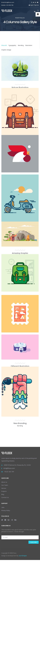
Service (3, 585)
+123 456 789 (9, 5)
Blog (2, 591)
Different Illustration (20, 463)
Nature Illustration (20, 87)
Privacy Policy (5, 607)
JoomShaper (23, 653)
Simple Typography (20, 207)
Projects (4, 588)
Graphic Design (6, 50)
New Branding (20, 530)
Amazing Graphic (20, 315)
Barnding (21, 45)
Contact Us (5, 594)
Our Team (4, 582)
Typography (12, 45)
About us (4, 579)
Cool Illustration (20, 273)
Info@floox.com (9, 2)
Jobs (2, 604)
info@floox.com (9, 565)
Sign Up (36, 5)
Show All (4, 45)
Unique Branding (20, 153)
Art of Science (20, 368)
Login (31, 5)
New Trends (20, 422)
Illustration (28, 45)
